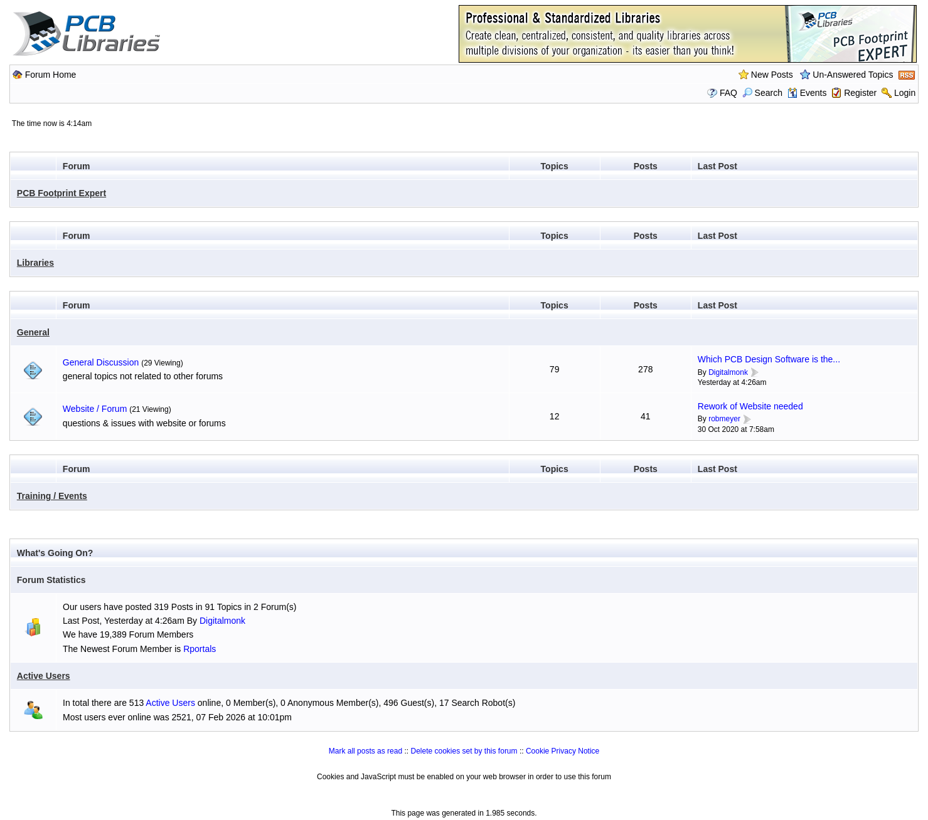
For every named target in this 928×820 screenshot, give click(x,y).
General (33, 332)
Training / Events (52, 496)
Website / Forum (95, 409)
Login (904, 93)
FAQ (728, 93)
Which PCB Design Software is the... (769, 359)
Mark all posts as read (365, 751)
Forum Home (51, 75)
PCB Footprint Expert (61, 193)
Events (807, 93)
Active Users (43, 676)
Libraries (35, 263)
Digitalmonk (728, 372)
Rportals (199, 649)
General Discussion (101, 362)
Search (762, 93)
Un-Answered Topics (853, 75)
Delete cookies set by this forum (463, 751)
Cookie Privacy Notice (562, 751)
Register (860, 93)
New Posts (772, 75)
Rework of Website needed (750, 406)
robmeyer (724, 418)
